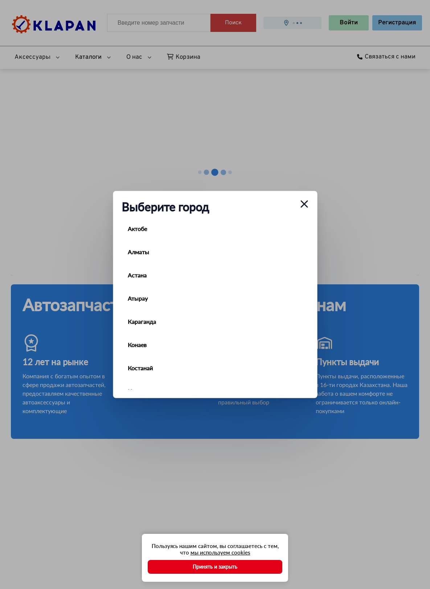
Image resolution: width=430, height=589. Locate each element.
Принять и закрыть (215, 567)
